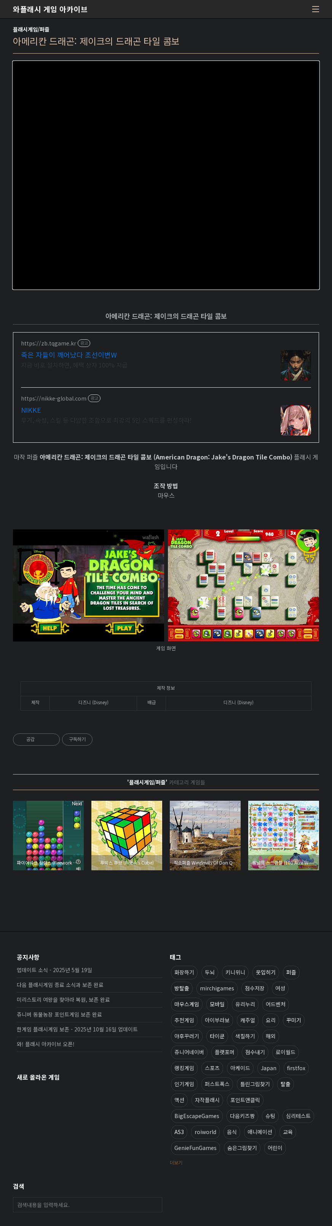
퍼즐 (291, 972)
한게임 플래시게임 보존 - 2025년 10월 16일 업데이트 (77, 1029)
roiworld (205, 1132)
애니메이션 (259, 1132)
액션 (179, 1100)
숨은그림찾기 (242, 1148)
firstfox (296, 1068)
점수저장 (255, 988)
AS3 (179, 1132)
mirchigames (217, 988)
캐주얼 (247, 1020)
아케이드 (240, 1068)
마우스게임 (186, 1004)
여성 (280, 988)
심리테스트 (298, 1116)
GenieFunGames (195, 1148)
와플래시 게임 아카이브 (50, 9)
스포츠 (212, 1068)
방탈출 (181, 988)
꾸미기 (293, 1020)
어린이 (275, 1148)
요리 (271, 1020)
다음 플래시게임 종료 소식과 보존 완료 (60, 984)
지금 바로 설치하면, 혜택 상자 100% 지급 (74, 364)
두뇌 (210, 972)
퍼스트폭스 (217, 1084)
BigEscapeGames (196, 1116)
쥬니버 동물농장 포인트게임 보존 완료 (59, 1014)
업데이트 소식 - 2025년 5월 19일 (54, 970)
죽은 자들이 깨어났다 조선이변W (69, 354)
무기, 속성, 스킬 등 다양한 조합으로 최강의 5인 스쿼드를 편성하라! (106, 419)
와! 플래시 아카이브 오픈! (46, 1044)
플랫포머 (225, 1052)
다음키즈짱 (242, 1116)
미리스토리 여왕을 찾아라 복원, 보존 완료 (63, 999)
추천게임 (184, 1020)
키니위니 (235, 972)
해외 (271, 1036)
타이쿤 (217, 1036)
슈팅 (270, 1116)
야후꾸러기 (186, 1036)
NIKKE (31, 409)
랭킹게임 (184, 1068)
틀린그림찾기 (255, 1084)
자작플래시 (207, 1100)
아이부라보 (217, 1020)
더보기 (176, 1162)
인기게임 (184, 1084)
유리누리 (245, 1004)
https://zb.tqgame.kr (48, 343)
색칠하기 (245, 1036)
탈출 (285, 1084)
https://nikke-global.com (53, 398)
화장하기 (184, 972)
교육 (288, 1132)
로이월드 (285, 1052)
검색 (154, 1204)
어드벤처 (276, 1004)
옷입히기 (266, 972)
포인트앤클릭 (245, 1100)
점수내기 (255, 1052)
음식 (232, 1132)
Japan (268, 1068)
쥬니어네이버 (189, 1052)
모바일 (217, 1004)
